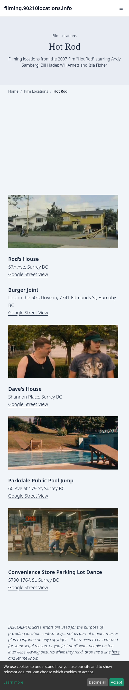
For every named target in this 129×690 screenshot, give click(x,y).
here (115, 652)
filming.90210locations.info (38, 8)
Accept (116, 682)
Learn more (13, 682)
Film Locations (36, 91)
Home (13, 91)
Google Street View (28, 274)
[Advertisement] (64, 148)
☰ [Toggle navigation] (121, 8)
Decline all (97, 682)
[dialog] (64, 675)
